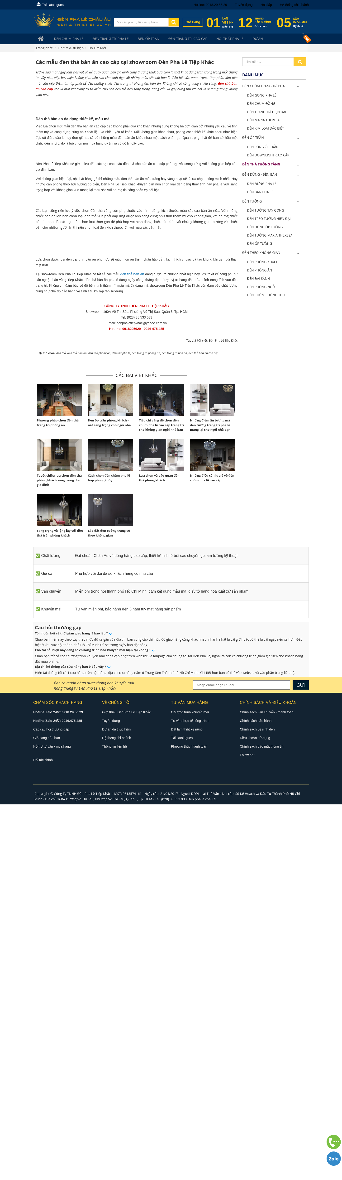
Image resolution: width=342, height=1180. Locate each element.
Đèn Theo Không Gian (261, 253)
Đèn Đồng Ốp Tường (265, 227)
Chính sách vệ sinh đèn (257, 1105)
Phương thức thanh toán (189, 1122)
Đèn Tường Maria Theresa (269, 235)
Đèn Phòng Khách (263, 262)
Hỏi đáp (266, 5)
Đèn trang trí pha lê (105, 39)
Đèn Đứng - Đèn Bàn (259, 175)
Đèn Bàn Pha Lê (260, 192)
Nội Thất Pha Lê (217, 39)
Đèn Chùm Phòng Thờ (266, 295)
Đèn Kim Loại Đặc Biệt (265, 128)
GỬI (300, 1060)
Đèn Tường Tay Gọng (265, 210)
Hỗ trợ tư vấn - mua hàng (52, 1122)
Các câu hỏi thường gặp (51, 1105)
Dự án (243, 39)
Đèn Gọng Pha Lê (261, 95)
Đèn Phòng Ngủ (261, 287)
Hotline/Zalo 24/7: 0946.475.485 (57, 1096)
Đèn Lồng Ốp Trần (263, 147)
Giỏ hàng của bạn (46, 1113)
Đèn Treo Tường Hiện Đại (269, 219)
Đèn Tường (252, 201)
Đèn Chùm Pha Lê (66, 39)
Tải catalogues (50, 5)
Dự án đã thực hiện (116, 1105)
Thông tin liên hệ (114, 1122)
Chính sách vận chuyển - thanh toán (266, 1088)
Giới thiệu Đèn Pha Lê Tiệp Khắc (126, 1088)
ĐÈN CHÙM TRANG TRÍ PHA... (264, 86)
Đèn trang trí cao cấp (177, 39)
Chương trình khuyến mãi (190, 1088)
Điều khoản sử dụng (255, 1113)
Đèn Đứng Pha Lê (261, 184)
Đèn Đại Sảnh (258, 279)
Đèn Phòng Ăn (259, 270)
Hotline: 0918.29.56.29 (210, 5)
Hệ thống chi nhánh (294, 5)
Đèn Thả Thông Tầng (261, 164)
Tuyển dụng (244, 5)
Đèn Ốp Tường (259, 244)
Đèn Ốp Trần (141, 39)
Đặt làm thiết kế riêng (187, 1105)
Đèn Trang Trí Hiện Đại (266, 112)
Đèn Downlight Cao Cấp (268, 155)
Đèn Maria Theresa (263, 120)
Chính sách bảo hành (255, 1096)
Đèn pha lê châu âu (203, 1174)
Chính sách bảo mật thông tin (261, 1122)
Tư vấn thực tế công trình (190, 1096)
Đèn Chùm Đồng (261, 104)
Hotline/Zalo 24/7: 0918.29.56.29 (58, 1088)
